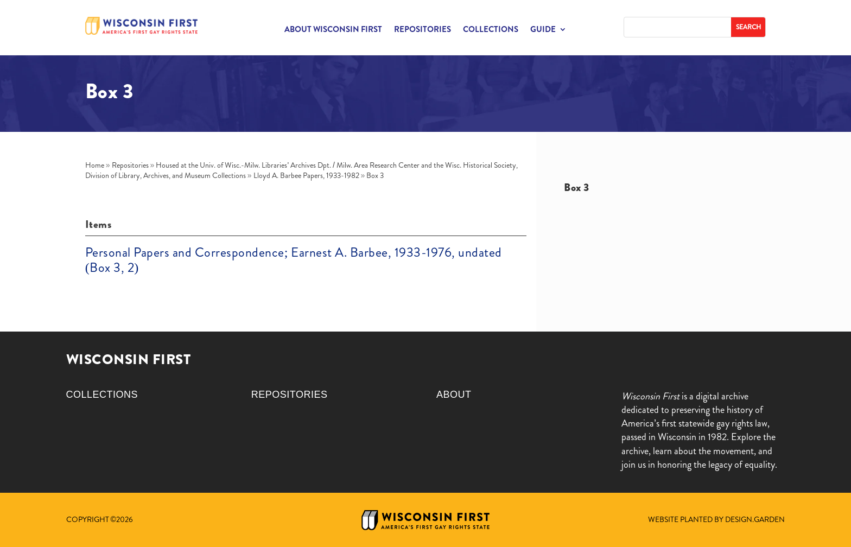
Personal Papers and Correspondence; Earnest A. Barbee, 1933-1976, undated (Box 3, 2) (293, 260)
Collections (490, 30)
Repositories (422, 30)
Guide (543, 30)
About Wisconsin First (333, 30)
